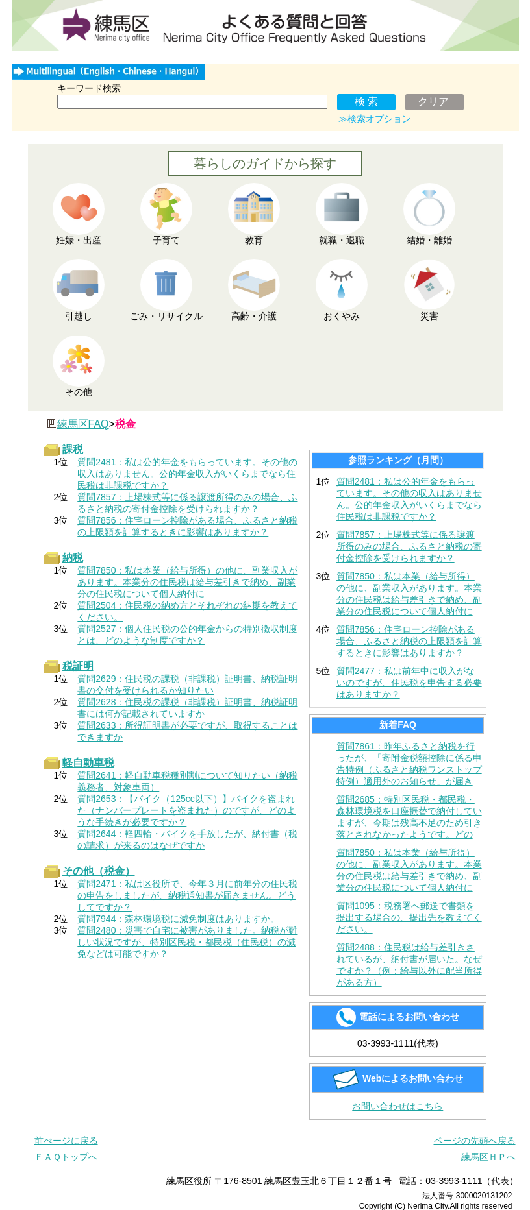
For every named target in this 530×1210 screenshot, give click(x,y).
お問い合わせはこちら (397, 1106)
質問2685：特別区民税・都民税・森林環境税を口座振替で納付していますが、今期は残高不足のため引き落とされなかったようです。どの (409, 817)
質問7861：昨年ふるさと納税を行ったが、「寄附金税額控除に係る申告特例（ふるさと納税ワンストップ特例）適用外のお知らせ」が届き (409, 763)
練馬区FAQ (83, 424)
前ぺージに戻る (66, 1140)
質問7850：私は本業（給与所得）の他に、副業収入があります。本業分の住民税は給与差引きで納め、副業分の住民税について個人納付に (409, 593)
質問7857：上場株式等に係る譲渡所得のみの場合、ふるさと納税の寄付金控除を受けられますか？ (409, 546)
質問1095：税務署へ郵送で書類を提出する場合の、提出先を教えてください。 (409, 917)
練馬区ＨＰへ (488, 1157)
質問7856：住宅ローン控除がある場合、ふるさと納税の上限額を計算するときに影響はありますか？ (409, 641)
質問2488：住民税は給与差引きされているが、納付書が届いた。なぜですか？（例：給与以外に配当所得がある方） (409, 964)
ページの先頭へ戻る (475, 1140)
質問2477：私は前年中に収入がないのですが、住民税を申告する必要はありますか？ (409, 682)
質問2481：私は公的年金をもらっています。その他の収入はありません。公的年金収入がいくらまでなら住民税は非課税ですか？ (409, 499)
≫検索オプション (374, 119)
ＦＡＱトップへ (65, 1157)
